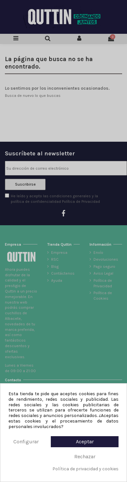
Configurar (26, 441)
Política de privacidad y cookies (85, 469)
